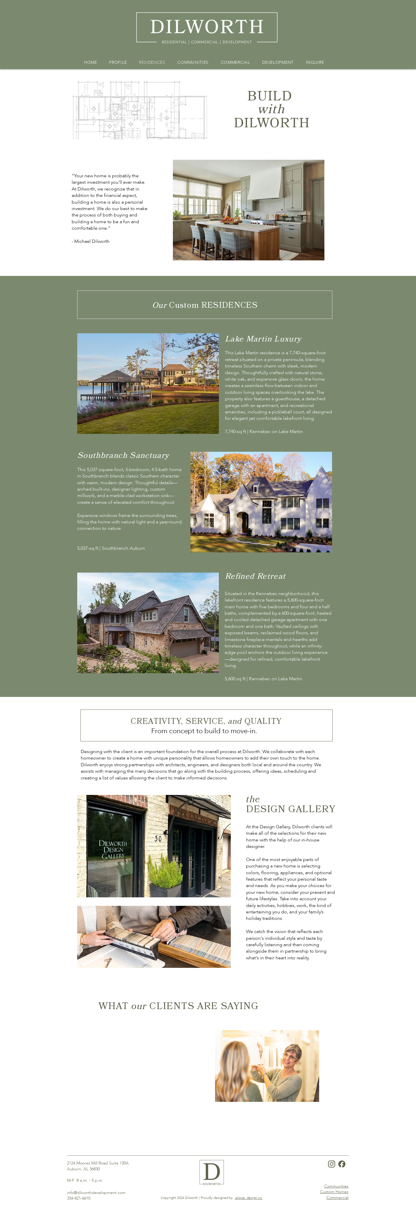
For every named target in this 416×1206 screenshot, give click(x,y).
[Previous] (98, 1066)
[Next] (317, 1066)
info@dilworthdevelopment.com (96, 1192)
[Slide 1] (204, 1105)
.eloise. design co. (249, 1197)
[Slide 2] (211, 1105)
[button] (148, 383)
